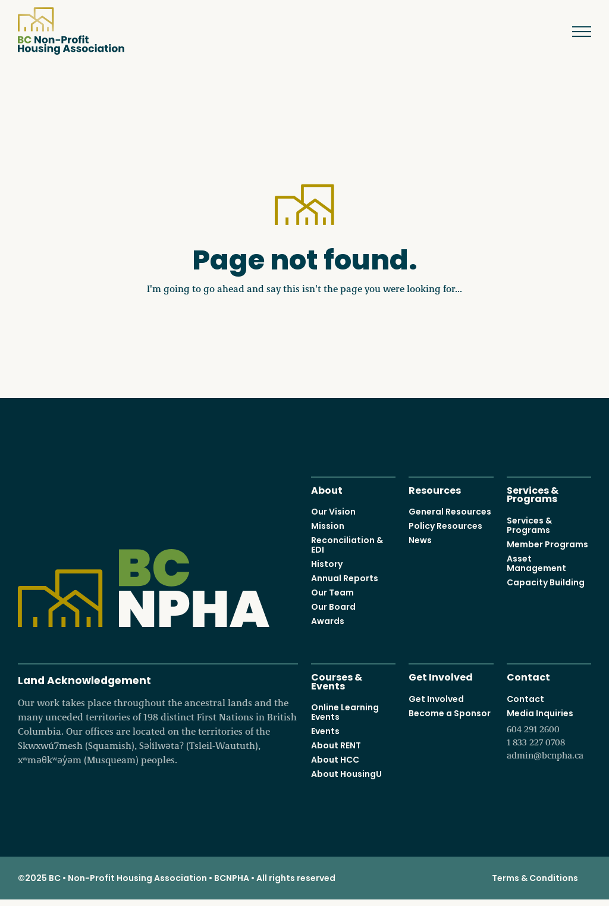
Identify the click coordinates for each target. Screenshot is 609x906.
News (420, 540)
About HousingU (346, 774)
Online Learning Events (345, 712)
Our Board (333, 607)
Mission (327, 526)
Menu (573, 31)
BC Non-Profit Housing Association (71, 31)
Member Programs (547, 544)
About (327, 489)
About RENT (336, 745)
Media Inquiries (549, 734)
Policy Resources (445, 526)
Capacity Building (546, 582)
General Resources (450, 512)
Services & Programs (532, 494)
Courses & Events (336, 680)
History (327, 564)
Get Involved (441, 676)
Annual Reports (344, 578)
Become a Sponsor (450, 713)
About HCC (335, 760)
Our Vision (333, 512)
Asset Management (536, 562)
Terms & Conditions (535, 878)
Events (325, 731)
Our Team (332, 592)
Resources (435, 489)
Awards (327, 621)
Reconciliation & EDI (347, 545)
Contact (528, 676)
